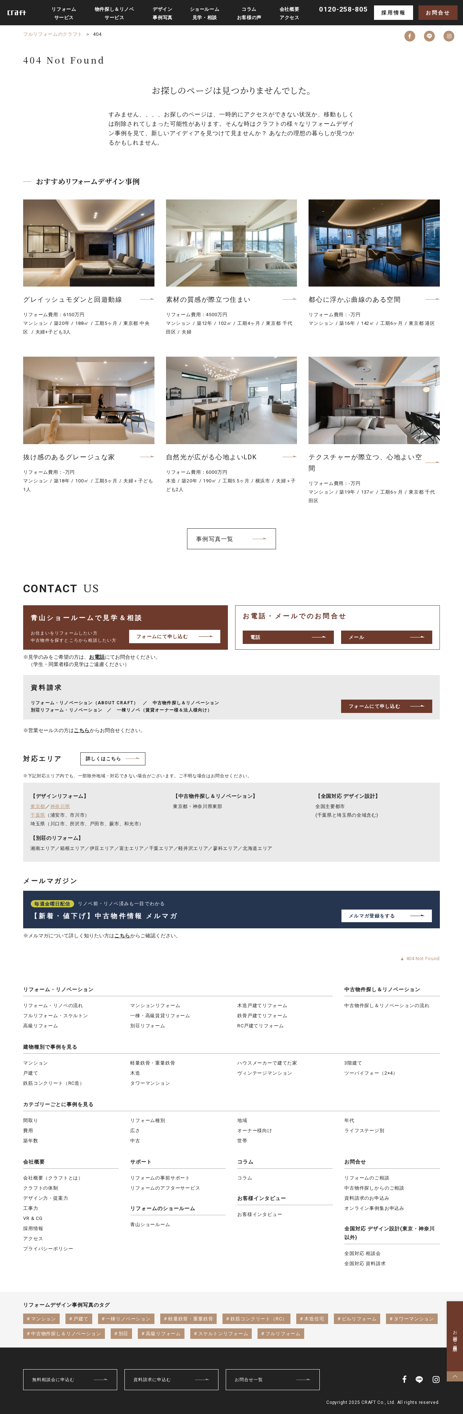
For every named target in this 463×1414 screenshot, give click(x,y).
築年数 (30, 1140)
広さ (135, 1130)
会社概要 (34, 1162)
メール (356, 637)
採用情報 (393, 13)
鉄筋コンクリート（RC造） (54, 1083)
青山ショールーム (150, 1224)
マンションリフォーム (155, 1005)
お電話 (97, 657)
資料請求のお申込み (367, 1198)
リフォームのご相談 (367, 1178)
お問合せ (438, 13)
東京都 (37, 806)
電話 (255, 637)
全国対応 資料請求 (365, 1263)
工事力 (30, 1208)
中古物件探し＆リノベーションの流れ (386, 1005)
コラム (245, 1162)
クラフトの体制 (40, 1188)
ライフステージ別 (364, 1130)
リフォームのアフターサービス (165, 1188)
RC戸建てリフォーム (260, 1025)
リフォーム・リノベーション (58, 989)
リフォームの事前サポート (160, 1178)
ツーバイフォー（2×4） (371, 1073)
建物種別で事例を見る (50, 1047)
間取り (30, 1120)
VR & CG (33, 1218)
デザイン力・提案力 (45, 1198)
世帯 (242, 1140)
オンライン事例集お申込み (374, 1208)
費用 (28, 1130)
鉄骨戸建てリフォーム (262, 1015)
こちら (82, 730)
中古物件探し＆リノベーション (382, 989)
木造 (135, 1073)
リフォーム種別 (147, 1120)
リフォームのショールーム (162, 1208)
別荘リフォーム (147, 1025)
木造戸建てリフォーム (262, 1005)
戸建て (30, 1073)
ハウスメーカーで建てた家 (267, 1063)
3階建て (353, 1063)
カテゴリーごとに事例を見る (58, 1104)
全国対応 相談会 (362, 1253)
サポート (141, 1162)
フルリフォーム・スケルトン (55, 1015)
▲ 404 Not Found (420, 958)
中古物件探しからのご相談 (374, 1188)
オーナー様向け (254, 1130)
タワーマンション (150, 1083)
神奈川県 (60, 806)
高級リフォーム (40, 1025)
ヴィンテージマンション (264, 1073)
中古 (135, 1140)
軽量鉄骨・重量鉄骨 (152, 1063)
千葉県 (37, 815)
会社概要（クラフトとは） (53, 1178)
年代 (349, 1120)
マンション (35, 1063)
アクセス (33, 1238)
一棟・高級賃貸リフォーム (160, 1015)
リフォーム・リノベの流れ (53, 1005)
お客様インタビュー (261, 1198)
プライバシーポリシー (48, 1248)
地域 (242, 1120)
